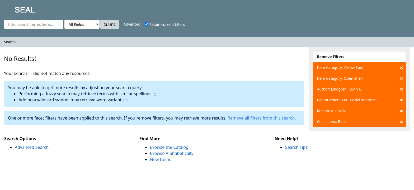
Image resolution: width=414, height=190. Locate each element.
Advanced (132, 24)
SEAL (14, 8)
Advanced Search (32, 147)
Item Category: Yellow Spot (360, 67)
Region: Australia (360, 111)
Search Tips (296, 147)
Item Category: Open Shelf (360, 78)
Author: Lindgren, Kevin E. (360, 89)
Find (110, 24)
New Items (160, 159)
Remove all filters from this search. (262, 118)
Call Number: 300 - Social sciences (360, 100)
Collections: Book (360, 121)
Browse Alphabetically (171, 153)
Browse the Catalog (169, 147)
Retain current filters (165, 24)
